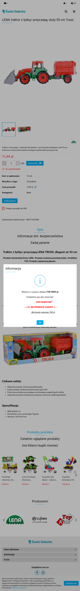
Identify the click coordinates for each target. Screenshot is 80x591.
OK (40, 323)
